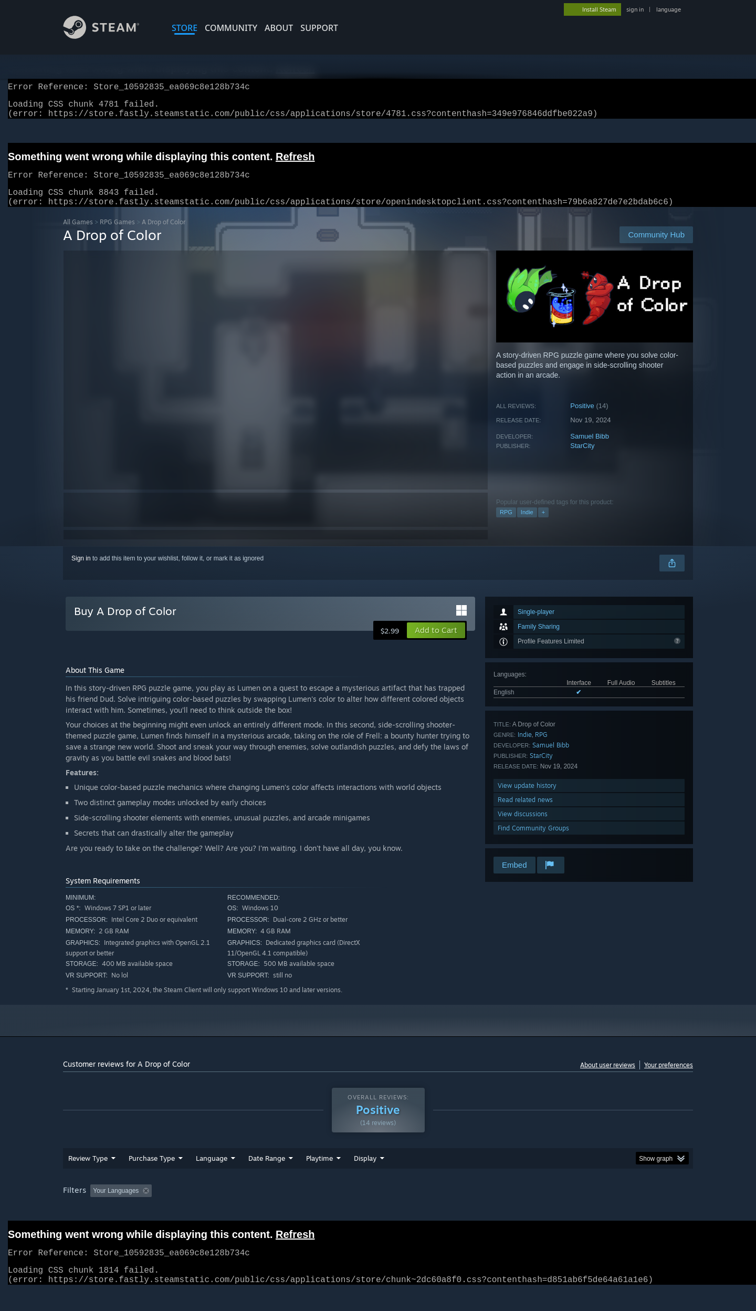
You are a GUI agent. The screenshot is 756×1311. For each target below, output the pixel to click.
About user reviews (607, 1077)
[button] (436, 642)
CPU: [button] (520, 1210)
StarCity (582, 458)
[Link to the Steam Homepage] (109, 36)
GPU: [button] (555, 1210)
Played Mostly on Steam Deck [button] (379, 1210)
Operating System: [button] (466, 1210)
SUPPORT (319, 28)
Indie (527, 525)
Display (365, 1178)
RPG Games (117, 234)
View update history (527, 798)
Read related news (525, 812)
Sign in (81, 571)
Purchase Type (152, 1178)
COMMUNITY (231, 28)
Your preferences (668, 1077)
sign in (635, 9)
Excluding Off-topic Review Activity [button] (222, 1210)
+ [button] (543, 525)
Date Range (266, 1178)
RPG (506, 525)
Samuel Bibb (589, 449)
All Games (78, 234)
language (668, 9)
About (279, 28)
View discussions (523, 826)
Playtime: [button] (303, 1210)
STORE (184, 28)
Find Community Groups (533, 841)
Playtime (319, 1178)
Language (211, 1178)
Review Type (88, 1178)
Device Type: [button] (601, 1210)
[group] (378, 1211)
